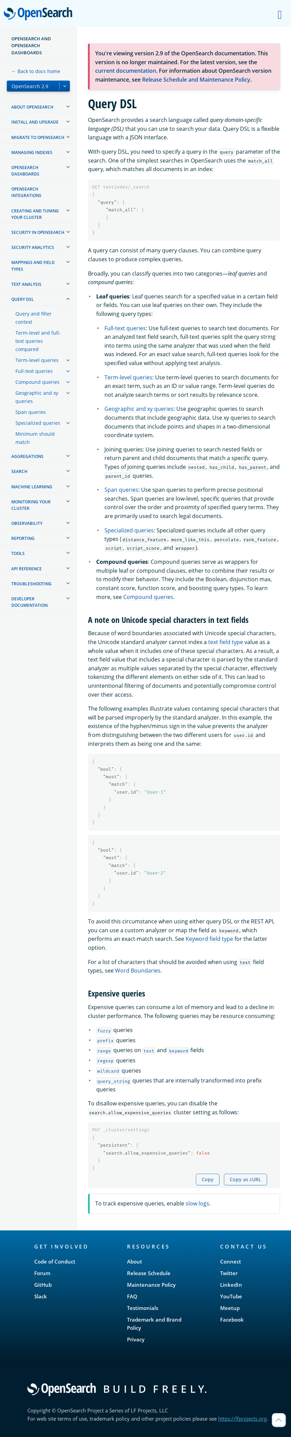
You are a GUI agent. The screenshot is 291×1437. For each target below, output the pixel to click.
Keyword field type (209, 939)
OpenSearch (40, 14)
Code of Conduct (54, 1261)
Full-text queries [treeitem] (34, 371)
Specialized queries (129, 530)
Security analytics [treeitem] (32, 247)
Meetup (230, 1308)
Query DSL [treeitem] (22, 299)
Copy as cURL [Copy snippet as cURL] (245, 1179)
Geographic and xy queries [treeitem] (36, 397)
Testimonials (142, 1308)
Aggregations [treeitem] (27, 456)
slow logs (197, 1203)
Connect (230, 1261)
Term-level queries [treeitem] (37, 360)
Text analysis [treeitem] (26, 284)
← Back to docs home (35, 71)
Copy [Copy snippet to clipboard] (208, 1179)
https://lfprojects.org (242, 1418)
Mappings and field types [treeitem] (33, 266)
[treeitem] (68, 106)
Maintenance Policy (151, 1284)
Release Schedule (148, 1273)
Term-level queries (128, 377)
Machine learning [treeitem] (31, 487)
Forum (42, 1273)
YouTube (231, 1296)
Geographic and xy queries (139, 409)
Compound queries (148, 597)
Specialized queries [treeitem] (37, 423)
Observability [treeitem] (26, 523)
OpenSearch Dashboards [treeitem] (25, 171)
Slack (40, 1296)
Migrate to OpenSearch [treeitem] (37, 137)
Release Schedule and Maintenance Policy (196, 79)
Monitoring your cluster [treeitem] (31, 505)
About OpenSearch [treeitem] (32, 107)
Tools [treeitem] (18, 553)
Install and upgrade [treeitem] (35, 122)
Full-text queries (125, 328)
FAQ (132, 1296)
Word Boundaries (138, 970)
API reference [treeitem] (26, 569)
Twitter (229, 1273)
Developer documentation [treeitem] (29, 602)
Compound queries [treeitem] (37, 382)
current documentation (125, 70)
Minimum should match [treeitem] (35, 438)
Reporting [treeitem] (23, 538)
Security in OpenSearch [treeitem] (37, 232)
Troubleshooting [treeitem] (31, 584)
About (134, 1261)
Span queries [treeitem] (30, 412)
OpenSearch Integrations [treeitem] (26, 192)
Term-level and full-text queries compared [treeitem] (38, 341)
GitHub (43, 1284)
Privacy (135, 1339)
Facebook (232, 1319)
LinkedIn (231, 1284)
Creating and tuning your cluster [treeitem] (35, 214)
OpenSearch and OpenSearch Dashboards (31, 46)
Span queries (121, 489)
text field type (225, 642)
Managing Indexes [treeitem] (31, 152)
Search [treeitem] (19, 471)
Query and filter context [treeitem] (33, 317)
